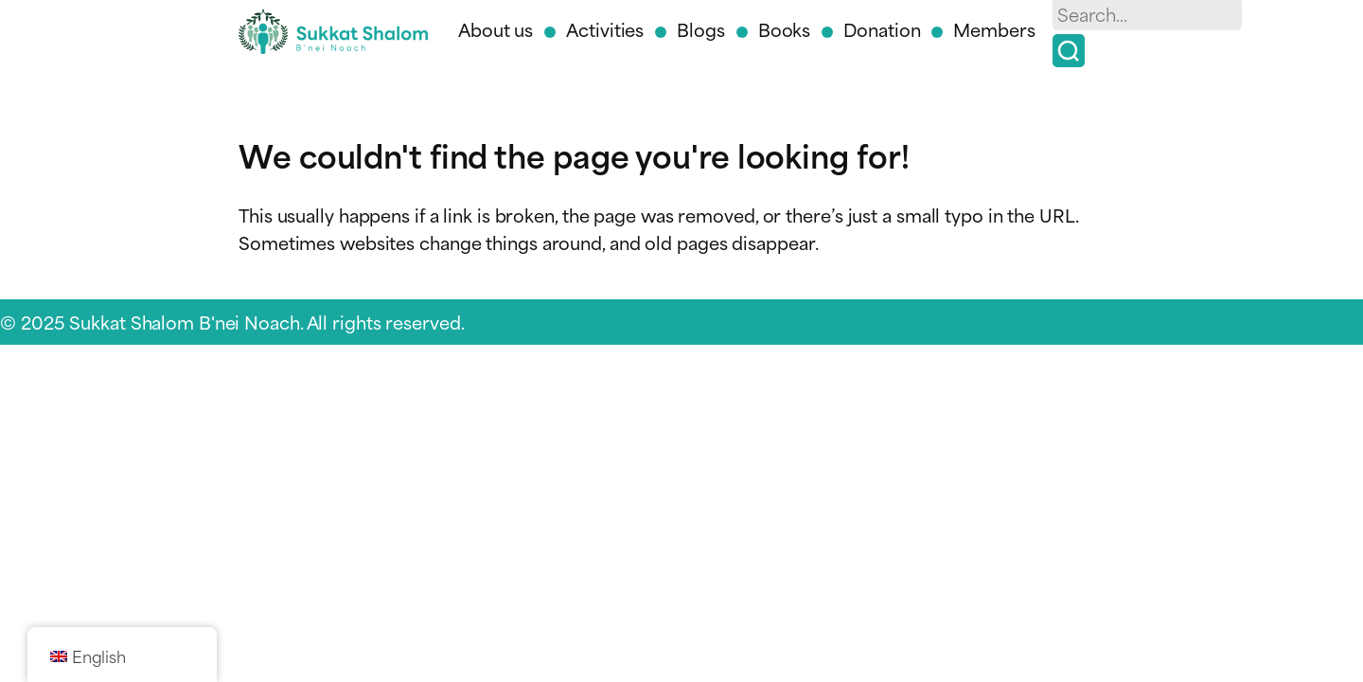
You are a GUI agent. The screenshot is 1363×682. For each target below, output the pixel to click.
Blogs (701, 29)
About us (495, 29)
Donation (881, 29)
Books (784, 29)
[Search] (1069, 50)
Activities (605, 29)
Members (994, 29)
